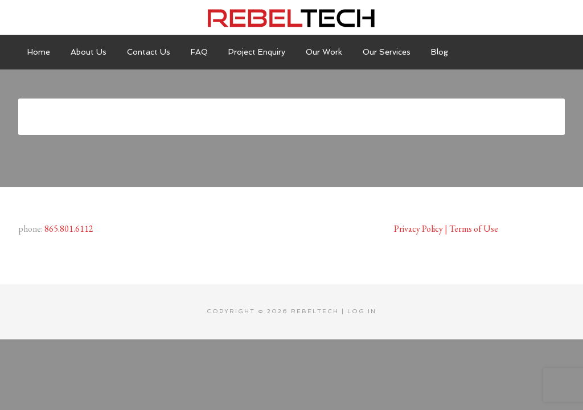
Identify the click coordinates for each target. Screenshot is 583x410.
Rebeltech (291, 17)
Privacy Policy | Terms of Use (446, 229)
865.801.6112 (68, 229)
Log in (361, 311)
